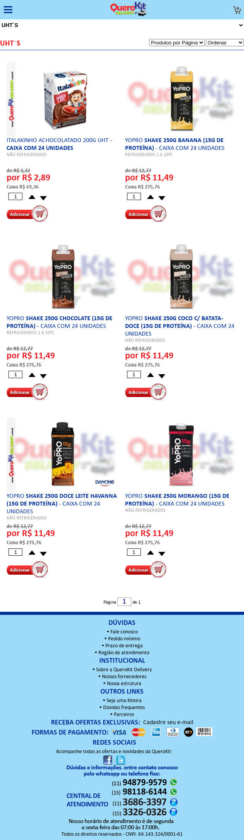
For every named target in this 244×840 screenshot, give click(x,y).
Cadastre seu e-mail (168, 723)
